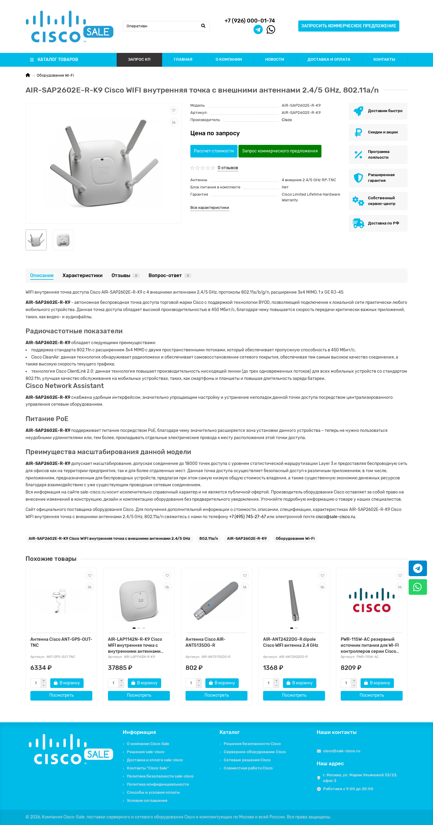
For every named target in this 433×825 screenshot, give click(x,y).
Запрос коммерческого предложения (280, 151)
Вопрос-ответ (170, 275)
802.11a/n (208, 538)
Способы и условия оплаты (153, 792)
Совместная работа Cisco (248, 768)
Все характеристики (209, 207)
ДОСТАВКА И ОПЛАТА (329, 59)
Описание (42, 275)
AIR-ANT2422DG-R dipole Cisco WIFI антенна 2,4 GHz (290, 642)
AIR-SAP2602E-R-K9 (247, 538)
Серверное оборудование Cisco (255, 752)
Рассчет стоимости (214, 151)
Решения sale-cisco (145, 752)
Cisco (287, 120)
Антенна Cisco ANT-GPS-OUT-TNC (61, 642)
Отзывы (126, 275)
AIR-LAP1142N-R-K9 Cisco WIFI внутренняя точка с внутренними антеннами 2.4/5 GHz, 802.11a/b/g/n (135, 646)
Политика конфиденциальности (158, 784)
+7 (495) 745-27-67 (247, 516)
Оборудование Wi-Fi (55, 75)
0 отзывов (228, 167)
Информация (139, 732)
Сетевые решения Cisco (247, 760)
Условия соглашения (147, 800)
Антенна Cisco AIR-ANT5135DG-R (206, 642)
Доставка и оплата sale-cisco (155, 760)
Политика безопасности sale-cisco (160, 776)
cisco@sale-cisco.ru (335, 516)
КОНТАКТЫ (384, 59)
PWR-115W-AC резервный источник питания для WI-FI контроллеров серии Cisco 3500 (370, 646)
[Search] (166, 26)
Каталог (230, 732)
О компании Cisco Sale (148, 743)
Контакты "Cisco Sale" (148, 768)
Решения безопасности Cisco (252, 743)
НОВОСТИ (274, 59)
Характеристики (83, 275)
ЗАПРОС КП (139, 59)
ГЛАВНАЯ (183, 59)
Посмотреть (61, 695)
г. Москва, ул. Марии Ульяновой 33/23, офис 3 (360, 778)
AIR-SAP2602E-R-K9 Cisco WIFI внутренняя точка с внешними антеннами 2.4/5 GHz (109, 538)
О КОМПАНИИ (229, 59)
